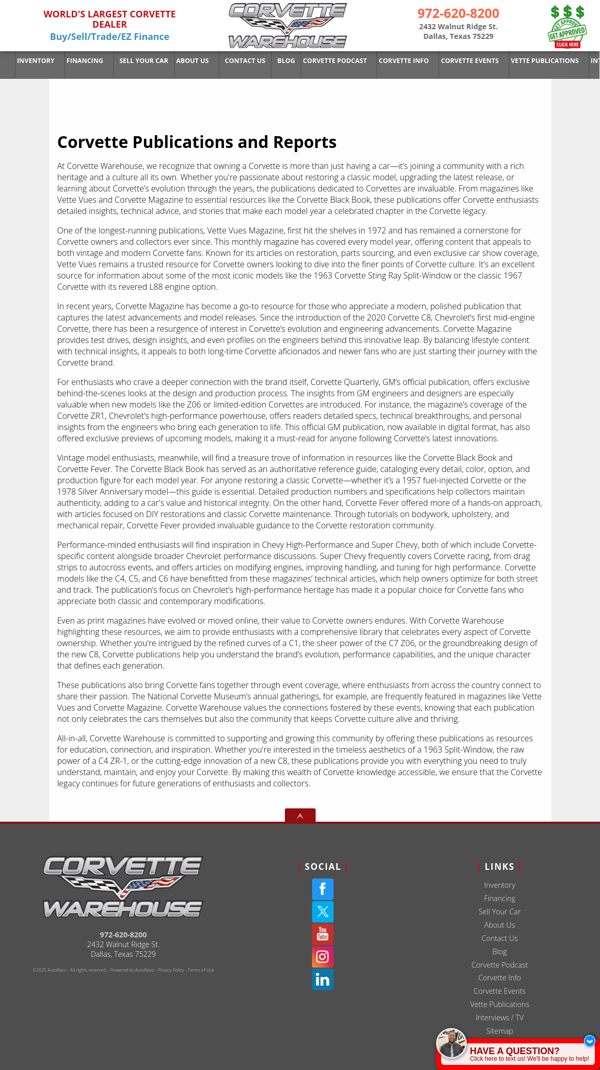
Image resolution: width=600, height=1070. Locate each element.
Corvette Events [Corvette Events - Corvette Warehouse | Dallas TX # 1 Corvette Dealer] (454, 60)
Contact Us (500, 938)
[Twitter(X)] (323, 912)
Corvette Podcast (499, 965)
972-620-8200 (123, 934)
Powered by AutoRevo (132, 970)
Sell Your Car (500, 911)
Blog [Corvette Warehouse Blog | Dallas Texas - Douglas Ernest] (276, 60)
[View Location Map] (458, 31)
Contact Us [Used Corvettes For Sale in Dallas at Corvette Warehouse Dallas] (237, 60)
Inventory (35, 60)
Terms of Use (201, 970)
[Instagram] (323, 957)
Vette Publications (499, 1004)
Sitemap (499, 1031)
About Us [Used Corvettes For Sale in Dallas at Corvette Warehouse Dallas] (186, 60)
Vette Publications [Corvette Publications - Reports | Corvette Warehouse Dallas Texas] (525, 60)
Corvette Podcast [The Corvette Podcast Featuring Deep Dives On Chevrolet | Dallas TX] (324, 60)
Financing (499, 898)
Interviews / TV (499, 1017)
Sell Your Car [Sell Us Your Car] (139, 60)
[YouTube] (323, 934)
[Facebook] (323, 889)
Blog (499, 951)
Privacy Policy (171, 970)
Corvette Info (390, 60)
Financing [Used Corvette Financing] (82, 60)
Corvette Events (500, 991)
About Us (499, 925)
